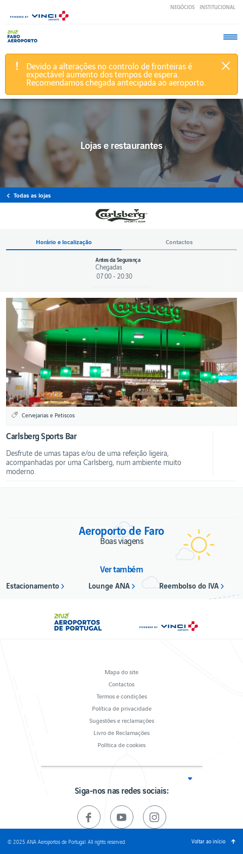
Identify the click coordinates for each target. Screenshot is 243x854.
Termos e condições (121, 695)
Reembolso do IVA (189, 585)
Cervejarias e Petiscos (48, 415)
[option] (121, 352)
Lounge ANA (109, 585)
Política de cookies (121, 744)
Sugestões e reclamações (121, 720)
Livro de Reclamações (121, 732)
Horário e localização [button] (64, 242)
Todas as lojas (32, 195)
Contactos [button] (179, 242)
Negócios (182, 7)
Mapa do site (121, 671)
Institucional (217, 7)
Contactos (121, 683)
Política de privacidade (122, 708)
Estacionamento (32, 585)
